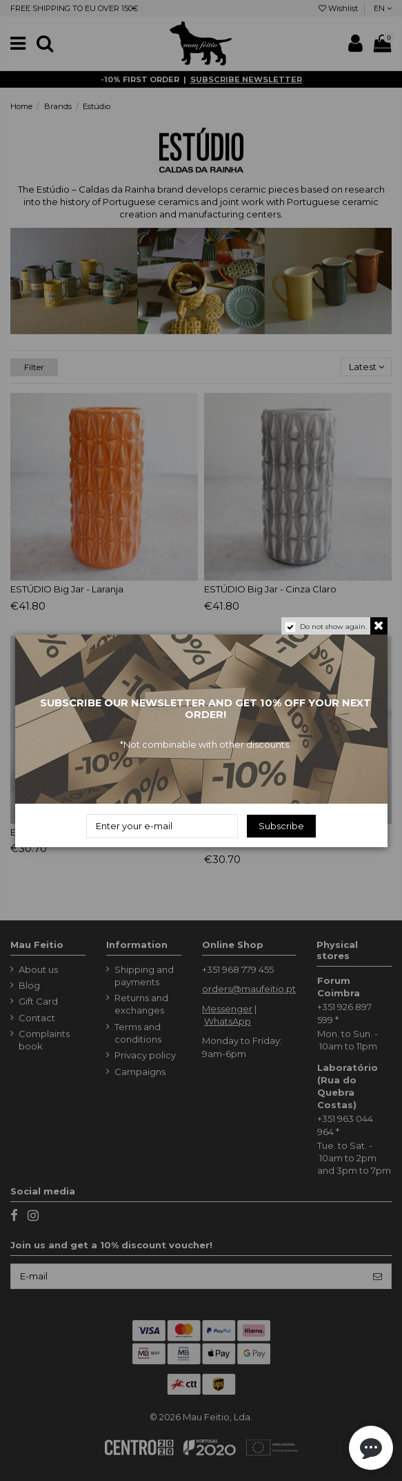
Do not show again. (333, 626)
